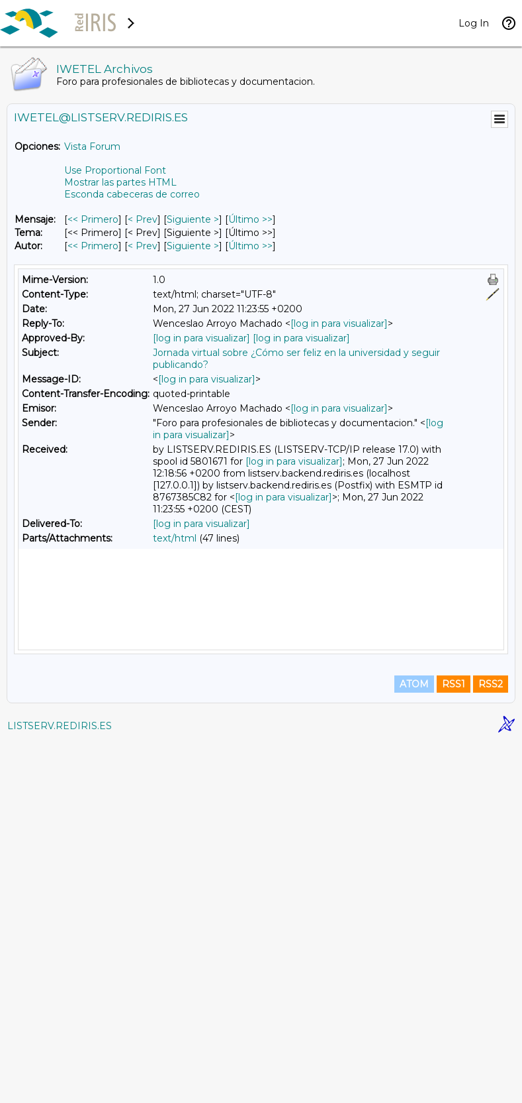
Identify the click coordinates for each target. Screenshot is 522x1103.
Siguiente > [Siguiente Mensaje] (193, 219)
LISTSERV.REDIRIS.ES (59, 1086)
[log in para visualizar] (339, 323)
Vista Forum (92, 146)
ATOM (414, 1045)
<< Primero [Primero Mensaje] (92, 219)
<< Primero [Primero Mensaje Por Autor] (92, 246)
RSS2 (490, 1045)
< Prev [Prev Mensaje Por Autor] (142, 246)
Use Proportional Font (115, 170)
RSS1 (453, 1045)
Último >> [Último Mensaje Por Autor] (250, 246)
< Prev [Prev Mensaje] (142, 219)
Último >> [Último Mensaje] (250, 219)
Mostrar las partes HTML (120, 182)
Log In (473, 23)
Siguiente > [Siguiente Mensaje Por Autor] (193, 246)
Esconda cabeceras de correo (132, 194)
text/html (174, 538)
